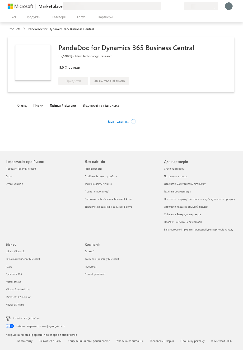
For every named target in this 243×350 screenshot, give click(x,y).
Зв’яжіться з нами (50, 341)
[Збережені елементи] (175, 6)
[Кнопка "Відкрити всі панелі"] (13, 17)
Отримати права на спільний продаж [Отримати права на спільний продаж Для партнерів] (186, 206)
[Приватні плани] (180, 6)
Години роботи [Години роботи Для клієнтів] (93, 168)
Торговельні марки (162, 341)
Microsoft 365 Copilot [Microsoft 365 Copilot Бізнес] (18, 297)
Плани (38, 105)
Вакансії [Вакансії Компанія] (89, 251)
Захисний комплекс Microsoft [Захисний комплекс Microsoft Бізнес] (23, 259)
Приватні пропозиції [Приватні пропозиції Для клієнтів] (97, 191)
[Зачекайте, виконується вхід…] (228, 6)
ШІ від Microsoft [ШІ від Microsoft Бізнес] (15, 251)
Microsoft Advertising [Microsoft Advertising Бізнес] (18, 289)
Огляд (22, 105)
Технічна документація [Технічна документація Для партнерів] (177, 191)
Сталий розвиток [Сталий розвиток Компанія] (95, 274)
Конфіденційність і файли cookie (89, 341)
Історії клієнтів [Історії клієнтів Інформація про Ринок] (14, 184)
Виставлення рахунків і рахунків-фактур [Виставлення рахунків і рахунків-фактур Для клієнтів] (108, 206)
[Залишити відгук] (163, 6)
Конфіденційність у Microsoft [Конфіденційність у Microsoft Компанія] (102, 259)
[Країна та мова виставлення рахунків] (201, 6)
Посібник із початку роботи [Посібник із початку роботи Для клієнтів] (101, 176)
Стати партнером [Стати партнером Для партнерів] (174, 168)
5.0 (61, 67)
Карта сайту (25, 341)
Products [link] (14, 29)
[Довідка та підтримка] (169, 6)
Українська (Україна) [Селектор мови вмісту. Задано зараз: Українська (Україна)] (26, 318)
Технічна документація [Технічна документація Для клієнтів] (98, 184)
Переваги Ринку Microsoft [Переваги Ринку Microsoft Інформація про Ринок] (21, 168)
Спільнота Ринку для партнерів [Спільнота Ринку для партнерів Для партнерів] (182, 214)
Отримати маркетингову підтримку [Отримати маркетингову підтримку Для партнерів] (185, 184)
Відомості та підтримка (101, 105)
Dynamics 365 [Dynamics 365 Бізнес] (14, 274)
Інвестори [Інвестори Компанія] (90, 266)
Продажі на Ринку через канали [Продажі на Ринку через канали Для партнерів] (183, 222)
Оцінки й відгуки (63, 105)
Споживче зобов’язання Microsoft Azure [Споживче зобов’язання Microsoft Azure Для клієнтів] (108, 199)
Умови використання (130, 341)
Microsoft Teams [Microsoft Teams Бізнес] (15, 304)
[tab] (23, 105)
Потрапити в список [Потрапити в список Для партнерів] (175, 176)
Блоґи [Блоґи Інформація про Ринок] (9, 176)
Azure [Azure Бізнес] (9, 266)
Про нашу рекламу (192, 341)
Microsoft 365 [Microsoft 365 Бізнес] (14, 281)
